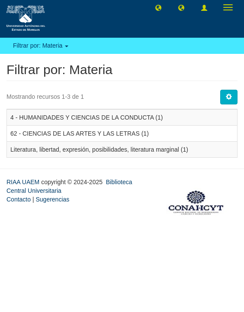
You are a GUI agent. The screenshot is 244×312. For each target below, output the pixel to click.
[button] (158, 7)
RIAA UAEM (23, 182)
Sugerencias (52, 199)
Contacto (18, 199)
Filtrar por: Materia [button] (40, 45)
